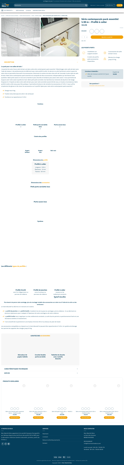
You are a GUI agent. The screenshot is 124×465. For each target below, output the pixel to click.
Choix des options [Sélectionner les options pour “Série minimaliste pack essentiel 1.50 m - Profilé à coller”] (15, 417)
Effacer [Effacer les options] (121, 27)
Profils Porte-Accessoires (25, 15)
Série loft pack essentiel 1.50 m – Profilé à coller (38, 412)
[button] (97, 5)
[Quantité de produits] (84, 37)
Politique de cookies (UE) (81, 460)
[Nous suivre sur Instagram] (5, 443)
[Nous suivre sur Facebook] (2, 443)
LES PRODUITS (7, 10)
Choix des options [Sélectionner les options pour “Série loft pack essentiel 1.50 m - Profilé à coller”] (38, 417)
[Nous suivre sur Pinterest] (8, 443)
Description (41, 62)
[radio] (92, 31)
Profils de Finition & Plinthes (12, 15)
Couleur (83, 31)
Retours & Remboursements (51, 440)
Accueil (2, 15)
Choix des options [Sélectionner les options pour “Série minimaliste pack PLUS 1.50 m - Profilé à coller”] (86, 417)
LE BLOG (28, 10)
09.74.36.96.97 (88, 441)
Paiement (45, 433)
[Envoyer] (86, 5)
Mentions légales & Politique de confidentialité (63, 460)
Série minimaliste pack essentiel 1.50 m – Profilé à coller (15, 412)
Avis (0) (41, 373)
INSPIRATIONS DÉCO (39, 10)
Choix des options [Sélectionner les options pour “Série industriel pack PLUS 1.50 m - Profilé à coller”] (109, 417)
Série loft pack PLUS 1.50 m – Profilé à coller (62, 412)
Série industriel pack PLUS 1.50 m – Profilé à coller (109, 412)
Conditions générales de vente (44, 460)
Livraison (45, 437)
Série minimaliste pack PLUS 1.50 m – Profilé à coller (86, 412)
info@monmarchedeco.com (92, 443)
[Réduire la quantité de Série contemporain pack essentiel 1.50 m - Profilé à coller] (82, 37)
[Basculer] (77, 62)
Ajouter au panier (107, 37)
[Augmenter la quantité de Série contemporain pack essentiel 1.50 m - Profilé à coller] (87, 37)
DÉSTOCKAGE (20, 10)
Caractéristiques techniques (41, 369)
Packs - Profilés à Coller (36, 15)
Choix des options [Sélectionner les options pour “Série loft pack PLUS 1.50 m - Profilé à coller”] (62, 417)
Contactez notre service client (96, 85)
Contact (45, 443)
